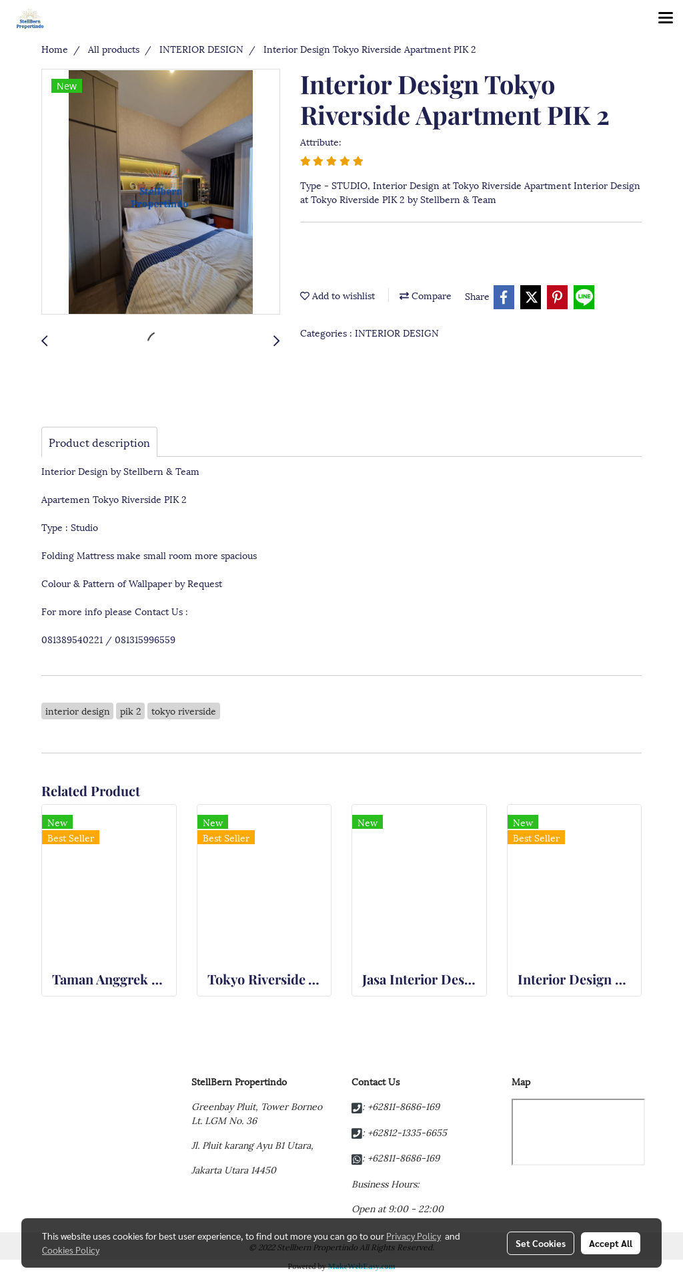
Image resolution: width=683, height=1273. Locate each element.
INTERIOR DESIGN (397, 332)
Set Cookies (541, 1243)
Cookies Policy (70, 1250)
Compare (426, 295)
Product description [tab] (99, 441)
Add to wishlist (337, 295)
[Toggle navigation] (665, 18)
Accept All (610, 1243)
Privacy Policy (413, 1236)
